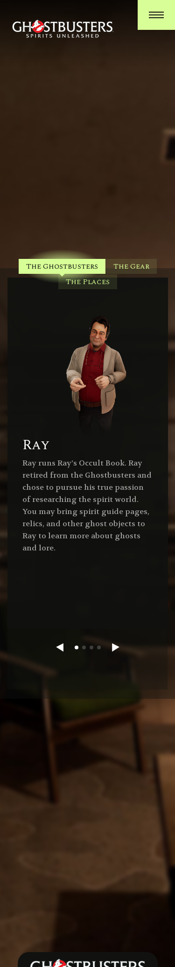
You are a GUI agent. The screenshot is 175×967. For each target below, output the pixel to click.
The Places (88, 281)
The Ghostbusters (62, 266)
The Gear (131, 266)
